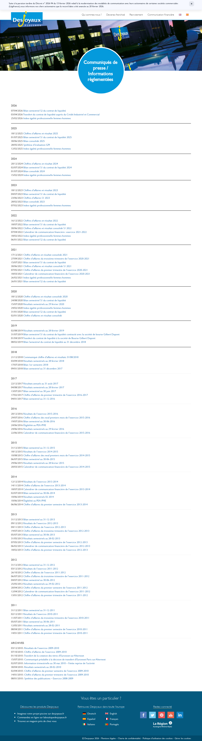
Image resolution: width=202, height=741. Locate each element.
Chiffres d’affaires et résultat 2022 (40, 220)
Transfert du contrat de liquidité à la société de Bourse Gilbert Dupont (59, 338)
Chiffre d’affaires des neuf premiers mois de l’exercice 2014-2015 (56, 455)
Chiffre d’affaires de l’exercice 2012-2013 (44, 527)
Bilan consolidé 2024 (34, 171)
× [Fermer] (192, 3)
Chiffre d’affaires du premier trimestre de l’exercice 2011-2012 (55, 595)
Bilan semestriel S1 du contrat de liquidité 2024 (47, 167)
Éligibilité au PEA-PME (34, 425)
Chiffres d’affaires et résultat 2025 (40, 133)
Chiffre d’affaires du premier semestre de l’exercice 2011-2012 (55, 587)
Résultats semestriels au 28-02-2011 (41, 625)
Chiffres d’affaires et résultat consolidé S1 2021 (47, 266)
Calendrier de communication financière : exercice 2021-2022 (55, 232)
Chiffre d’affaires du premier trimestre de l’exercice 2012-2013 (55, 549)
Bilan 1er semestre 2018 (35, 364)
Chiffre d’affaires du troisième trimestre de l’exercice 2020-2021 (56, 258)
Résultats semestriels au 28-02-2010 (42, 667)
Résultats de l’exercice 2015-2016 (40, 413)
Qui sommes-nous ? (92, 14)
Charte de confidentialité (129, 738)
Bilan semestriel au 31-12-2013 (39, 519)
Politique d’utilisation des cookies (158, 738)
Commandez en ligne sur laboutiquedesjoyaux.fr (42, 717)
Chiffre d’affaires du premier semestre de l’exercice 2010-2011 (55, 629)
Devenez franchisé (115, 14)
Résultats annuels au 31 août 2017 (40, 383)
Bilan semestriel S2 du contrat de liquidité (44, 110)
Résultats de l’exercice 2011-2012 (40, 568)
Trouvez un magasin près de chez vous (36, 721)
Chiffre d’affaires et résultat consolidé (42, 315)
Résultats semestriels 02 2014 (38, 496)
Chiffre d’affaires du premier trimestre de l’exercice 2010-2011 (55, 633)
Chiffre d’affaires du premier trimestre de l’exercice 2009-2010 (56, 674)
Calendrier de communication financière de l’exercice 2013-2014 (56, 489)
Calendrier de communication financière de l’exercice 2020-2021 (56, 273)
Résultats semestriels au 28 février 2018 (43, 361)
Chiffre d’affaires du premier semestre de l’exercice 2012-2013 (55, 542)
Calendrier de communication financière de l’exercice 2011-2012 (56, 591)
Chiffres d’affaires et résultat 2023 (40, 190)
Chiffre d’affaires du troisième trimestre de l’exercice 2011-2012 (56, 576)
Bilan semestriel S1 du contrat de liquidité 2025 (47, 137)
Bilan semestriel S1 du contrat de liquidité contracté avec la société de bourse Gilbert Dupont (71, 334)
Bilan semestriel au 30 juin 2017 (39, 391)
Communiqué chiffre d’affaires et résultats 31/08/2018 (50, 357)
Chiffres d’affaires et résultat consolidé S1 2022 (47, 228)
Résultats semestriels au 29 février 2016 (43, 429)
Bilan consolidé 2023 (34, 201)
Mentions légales (108, 738)
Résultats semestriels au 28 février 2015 (43, 463)
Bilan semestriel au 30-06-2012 (39, 580)
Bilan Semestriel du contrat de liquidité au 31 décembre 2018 (54, 342)
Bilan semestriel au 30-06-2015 (39, 459)
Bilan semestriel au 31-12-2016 (39, 398)
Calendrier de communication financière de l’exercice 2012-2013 (56, 546)
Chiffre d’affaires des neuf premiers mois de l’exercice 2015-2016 (56, 417)
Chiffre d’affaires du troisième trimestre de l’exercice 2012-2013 (56, 530)
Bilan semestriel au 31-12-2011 (39, 610)
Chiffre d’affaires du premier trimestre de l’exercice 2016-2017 (55, 395)
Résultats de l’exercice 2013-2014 (40, 481)
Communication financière (161, 14)
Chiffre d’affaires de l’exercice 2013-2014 (44, 485)
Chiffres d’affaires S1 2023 (36, 197)
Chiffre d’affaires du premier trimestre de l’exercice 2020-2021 (55, 270)
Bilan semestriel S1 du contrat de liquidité (44, 194)
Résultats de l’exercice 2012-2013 (40, 523)
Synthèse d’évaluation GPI (36, 144)
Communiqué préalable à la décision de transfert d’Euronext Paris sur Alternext (65, 659)
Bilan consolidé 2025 (34, 141)
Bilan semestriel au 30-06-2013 (39, 534)
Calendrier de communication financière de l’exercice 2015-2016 (56, 432)
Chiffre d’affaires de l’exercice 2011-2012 (44, 572)
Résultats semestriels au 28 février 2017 (43, 387)
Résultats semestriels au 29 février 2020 (43, 304)
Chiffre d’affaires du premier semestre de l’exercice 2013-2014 (55, 504)
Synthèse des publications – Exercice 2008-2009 (48, 678)
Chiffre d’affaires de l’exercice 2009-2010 (45, 652)
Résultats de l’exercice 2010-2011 (40, 614)
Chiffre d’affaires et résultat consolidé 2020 (45, 296)
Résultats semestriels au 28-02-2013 (41, 538)
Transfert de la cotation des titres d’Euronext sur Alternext (54, 655)
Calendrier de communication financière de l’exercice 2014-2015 (56, 466)
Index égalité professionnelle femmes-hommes (47, 118)
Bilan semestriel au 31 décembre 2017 (42, 368)
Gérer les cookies (183, 738)
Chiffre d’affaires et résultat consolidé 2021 (45, 254)
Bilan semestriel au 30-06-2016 (39, 421)
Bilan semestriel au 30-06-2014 (39, 493)
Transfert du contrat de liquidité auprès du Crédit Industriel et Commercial (61, 114)
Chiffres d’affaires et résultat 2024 (40, 163)
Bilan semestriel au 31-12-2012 (39, 565)
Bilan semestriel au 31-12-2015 (39, 447)
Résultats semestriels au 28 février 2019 (43, 330)
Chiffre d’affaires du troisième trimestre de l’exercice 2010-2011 (56, 618)
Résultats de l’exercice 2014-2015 (40, 451)
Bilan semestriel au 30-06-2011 (39, 621)
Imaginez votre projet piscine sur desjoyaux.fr (40, 713)
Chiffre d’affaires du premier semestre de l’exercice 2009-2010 (56, 671)
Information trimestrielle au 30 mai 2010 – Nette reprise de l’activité (59, 663)
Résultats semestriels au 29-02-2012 (41, 583)
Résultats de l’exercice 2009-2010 (41, 648)
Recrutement (136, 14)
